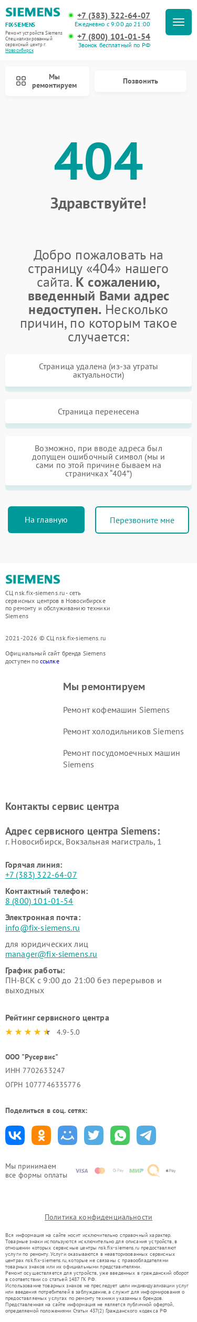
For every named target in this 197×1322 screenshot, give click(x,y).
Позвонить (140, 81)
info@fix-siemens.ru (42, 927)
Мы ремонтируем (46, 81)
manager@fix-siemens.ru (51, 954)
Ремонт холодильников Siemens (123, 731)
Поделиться (15, 1135)
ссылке (49, 661)
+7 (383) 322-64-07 (113, 15)
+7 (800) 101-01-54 (113, 36)
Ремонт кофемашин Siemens (116, 709)
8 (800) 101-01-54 (39, 901)
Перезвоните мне (142, 520)
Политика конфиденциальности (98, 1217)
